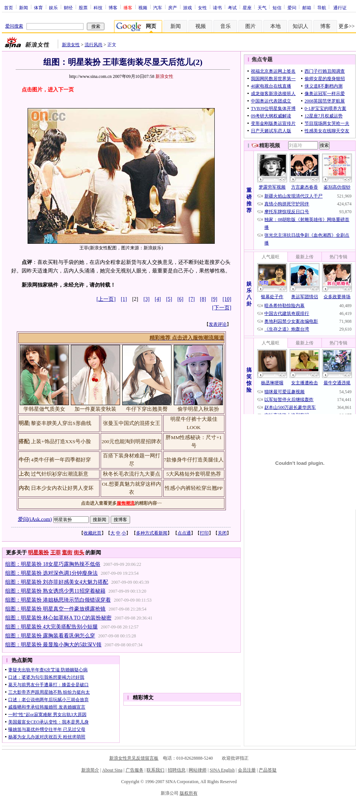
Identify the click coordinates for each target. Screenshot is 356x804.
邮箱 (306, 7)
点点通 (184, 533)
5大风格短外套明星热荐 (193, 474)
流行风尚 (94, 44)
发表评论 (218, 324)
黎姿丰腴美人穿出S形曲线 (61, 423)
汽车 (157, 7)
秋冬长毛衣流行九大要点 (131, 474)
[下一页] (221, 307)
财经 (68, 7)
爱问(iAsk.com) (35, 519)
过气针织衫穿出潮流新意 (59, 474)
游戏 (187, 7)
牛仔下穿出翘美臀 (147, 409)
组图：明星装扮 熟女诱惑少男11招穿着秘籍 (55, 591)
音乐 (225, 26)
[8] (203, 299)
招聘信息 (177, 770)
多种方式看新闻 (151, 533)
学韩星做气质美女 (44, 409)
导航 (321, 7)
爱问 (291, 7)
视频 (142, 7)
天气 (262, 7)
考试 (232, 7)
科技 (98, 7)
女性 (202, 7)
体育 (38, 7)
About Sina (112, 770)
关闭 (222, 533)
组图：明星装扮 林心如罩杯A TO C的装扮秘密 (58, 618)
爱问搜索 (14, 26)
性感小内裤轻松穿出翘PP (194, 488)
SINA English (221, 770)
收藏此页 (92, 533)
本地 (275, 26)
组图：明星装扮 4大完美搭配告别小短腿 (51, 627)
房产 (172, 7)
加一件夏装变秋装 (95, 409)
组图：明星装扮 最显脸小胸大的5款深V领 (53, 644)
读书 (217, 7)
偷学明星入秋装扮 (198, 409)
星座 (247, 7)
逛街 (67, 552)
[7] (192, 299)
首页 (8, 7)
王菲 (55, 552)
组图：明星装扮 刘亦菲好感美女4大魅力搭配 (56, 582)
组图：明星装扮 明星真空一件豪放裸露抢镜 (55, 609)
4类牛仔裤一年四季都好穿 (61, 460)
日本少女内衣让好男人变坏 (62, 488)
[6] (180, 299)
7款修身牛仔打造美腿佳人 (194, 460)
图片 (250, 26)
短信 (276, 7)
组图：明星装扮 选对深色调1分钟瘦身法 (51, 573)
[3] (146, 299)
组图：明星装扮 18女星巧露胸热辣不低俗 (53, 564)
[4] (158, 299)
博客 (112, 7)
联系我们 (155, 770)
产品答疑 (268, 770)
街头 (79, 552)
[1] (124, 299)
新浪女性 (71, 44)
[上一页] (106, 299)
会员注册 (247, 770)
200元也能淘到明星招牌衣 (131, 441)
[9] (214, 299)
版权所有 (189, 793)
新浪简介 (90, 770)
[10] (227, 299)
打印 (204, 533)
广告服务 (135, 770)
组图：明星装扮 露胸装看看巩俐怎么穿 (50, 636)
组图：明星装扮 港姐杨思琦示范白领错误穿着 (58, 600)
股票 (83, 7)
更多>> (346, 26)
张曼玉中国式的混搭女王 (131, 423)
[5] (169, 299)
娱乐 (53, 7)
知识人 (300, 26)
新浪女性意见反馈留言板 (133, 758)
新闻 (23, 7)
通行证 (340, 7)
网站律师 (198, 770)
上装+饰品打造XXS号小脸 (61, 441)
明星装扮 (38, 552)
